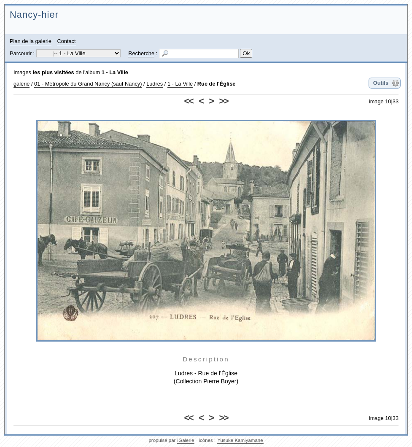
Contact (66, 41)
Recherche (141, 53)
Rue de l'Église (216, 84)
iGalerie (186, 440)
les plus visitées (53, 72)
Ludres (154, 84)
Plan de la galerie (30, 41)
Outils (380, 83)
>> (223, 101)
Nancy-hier (34, 14)
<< (188, 101)
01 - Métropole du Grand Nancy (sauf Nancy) (88, 84)
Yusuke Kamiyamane (240, 440)
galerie (21, 84)
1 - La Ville (115, 72)
